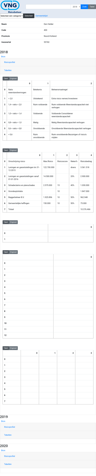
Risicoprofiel (9, 62)
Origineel (13, 78)
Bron (3, 56)
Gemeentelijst (42, 16)
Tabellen (8, 70)
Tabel (6, 78)
